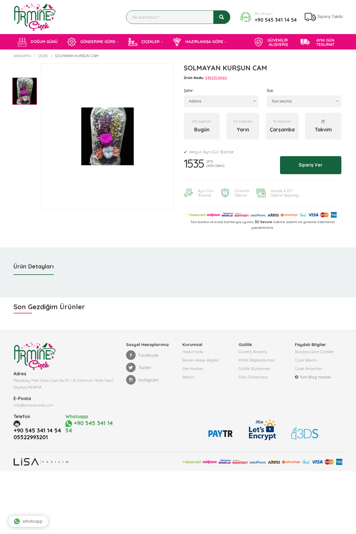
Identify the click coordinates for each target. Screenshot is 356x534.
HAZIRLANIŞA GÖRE (198, 41)
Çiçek (43, 55)
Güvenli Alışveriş (253, 351)
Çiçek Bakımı (306, 359)
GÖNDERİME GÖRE (91, 41)
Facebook (142, 354)
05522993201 (31, 436)
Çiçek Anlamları (308, 368)
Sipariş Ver (310, 164)
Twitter (138, 367)
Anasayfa (22, 55)
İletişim (188, 376)
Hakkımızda (192, 351)
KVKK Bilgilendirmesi (257, 359)
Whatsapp (28, 521)
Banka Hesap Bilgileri (200, 359)
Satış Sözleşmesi (253, 376)
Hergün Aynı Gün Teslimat (209, 152)
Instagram (142, 379)
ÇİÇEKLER (144, 41)
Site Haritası (192, 368)
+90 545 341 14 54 (276, 20)
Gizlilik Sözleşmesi (254, 368)
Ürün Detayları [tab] (34, 265)
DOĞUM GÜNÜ (38, 41)
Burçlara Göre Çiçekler (314, 351)
